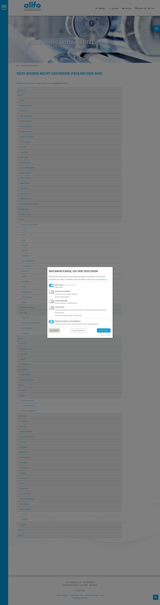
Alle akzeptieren (104, 330)
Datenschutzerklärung (100, 279)
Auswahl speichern (78, 330)
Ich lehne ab (54, 330)
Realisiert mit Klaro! (105, 335)
